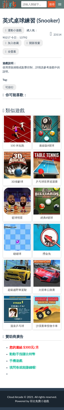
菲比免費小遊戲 (9, 4)
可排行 (9, 87)
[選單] (59, 4)
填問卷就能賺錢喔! (22, 367)
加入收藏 (13, 42)
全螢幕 (12, 51)
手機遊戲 (15, 361)
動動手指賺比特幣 (22, 354)
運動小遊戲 (15, 30)
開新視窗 (34, 42)
